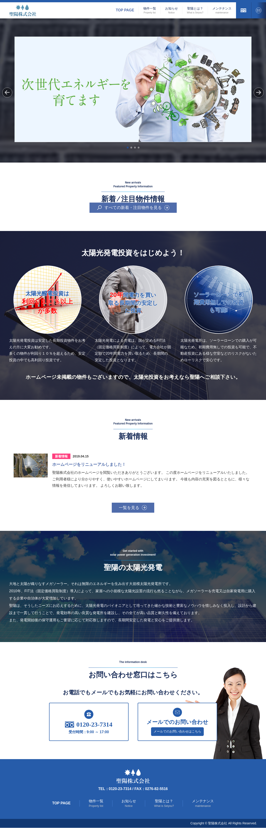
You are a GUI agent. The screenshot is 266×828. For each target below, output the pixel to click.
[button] (259, 93)
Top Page (125, 10)
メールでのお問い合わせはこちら (177, 731)
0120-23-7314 (88, 724)
